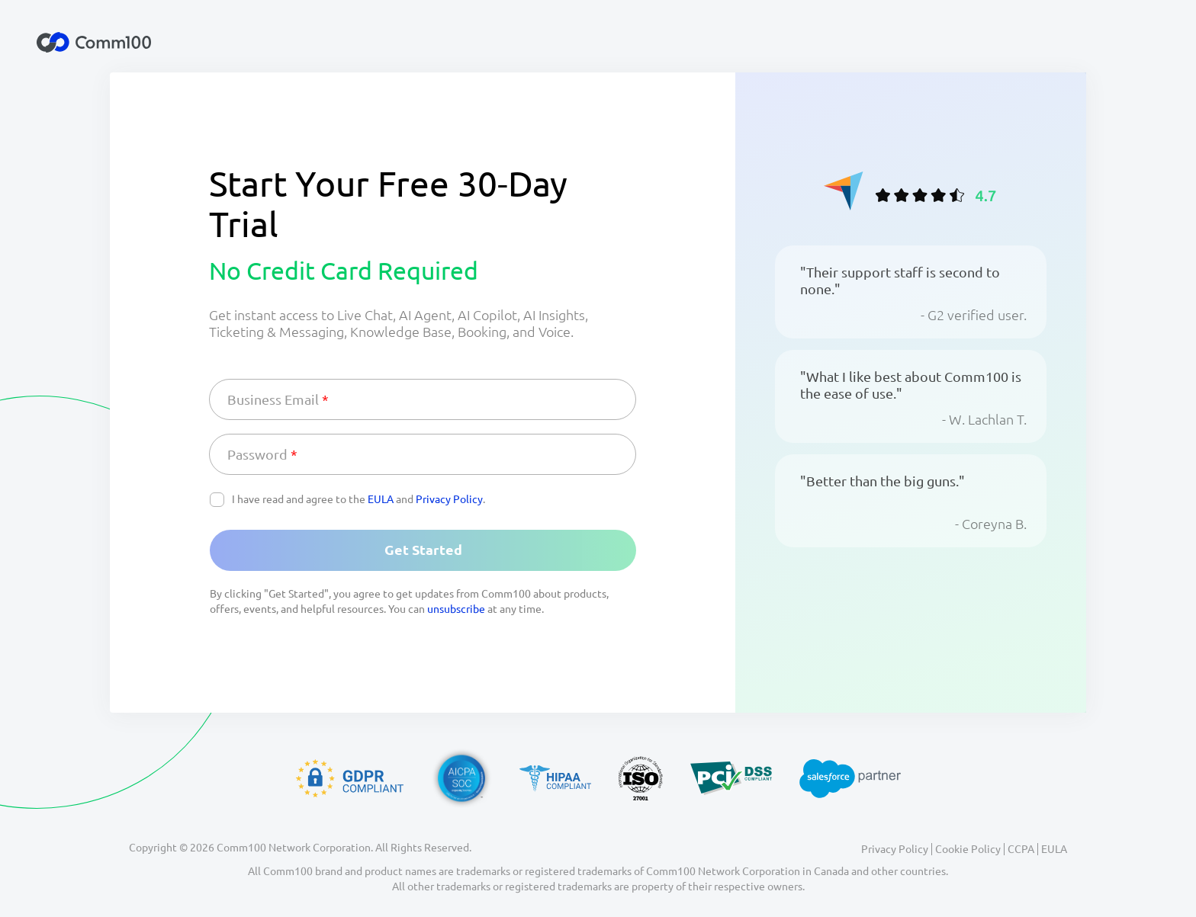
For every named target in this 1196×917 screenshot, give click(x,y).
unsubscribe (456, 609)
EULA (381, 499)
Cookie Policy (968, 849)
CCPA (1021, 849)
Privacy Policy (449, 499)
